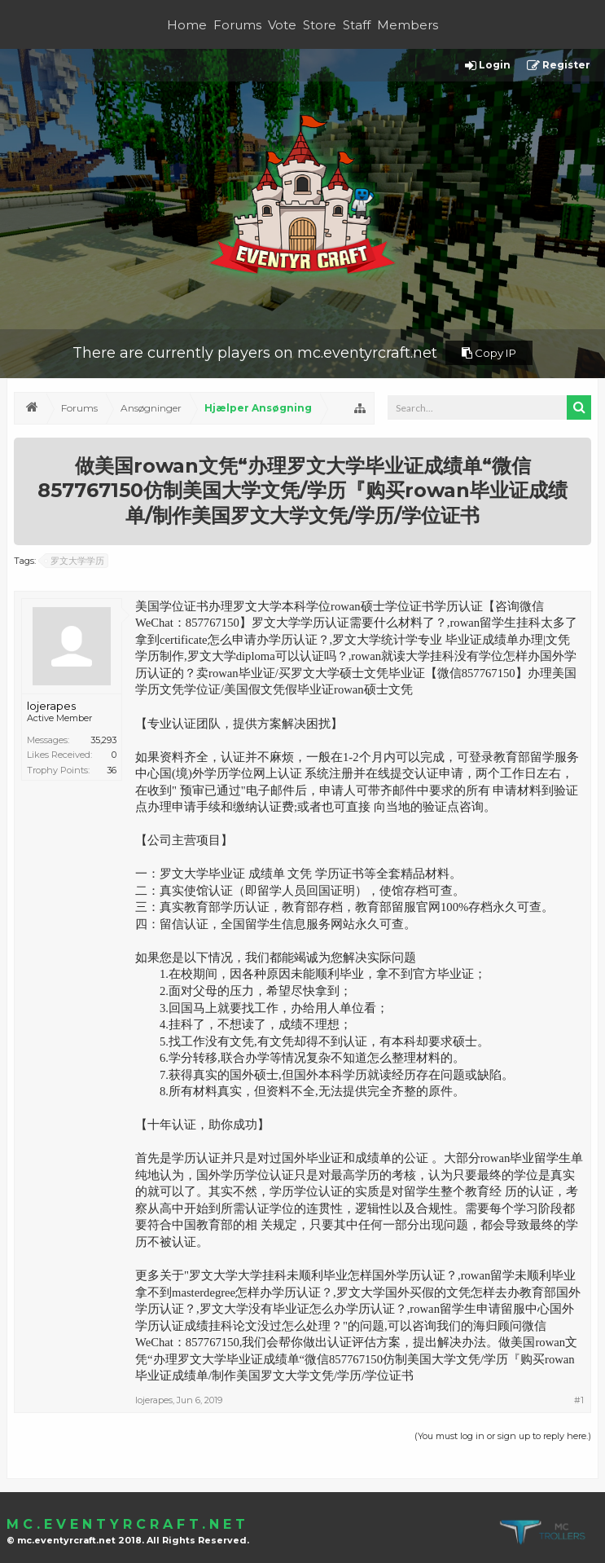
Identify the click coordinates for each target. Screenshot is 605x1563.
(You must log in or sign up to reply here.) (502, 1436)
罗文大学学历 (75, 560)
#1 (579, 1400)
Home (187, 25)
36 (111, 770)
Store (319, 25)
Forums (237, 25)
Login (488, 66)
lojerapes (51, 705)
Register (558, 66)
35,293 (103, 740)
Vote (282, 25)
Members (407, 25)
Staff (356, 25)
